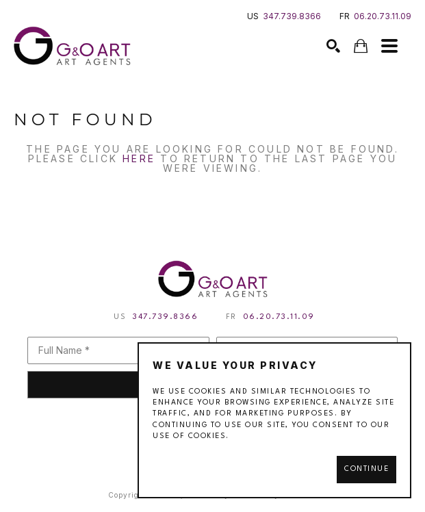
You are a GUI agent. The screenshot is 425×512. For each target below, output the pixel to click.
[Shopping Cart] (361, 46)
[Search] (333, 46)
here (139, 158)
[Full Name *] (118, 350)
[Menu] (389, 46)
